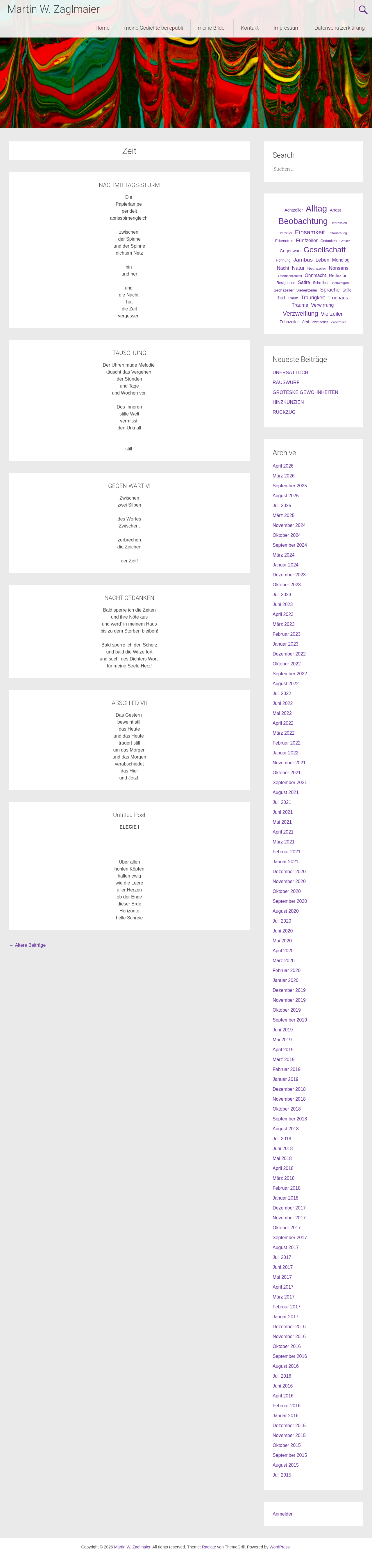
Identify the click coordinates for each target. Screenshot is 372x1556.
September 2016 (290, 1356)
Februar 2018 (287, 1188)
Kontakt (250, 28)
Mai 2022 (282, 713)
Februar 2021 (287, 851)
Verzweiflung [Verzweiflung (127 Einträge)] (300, 313)
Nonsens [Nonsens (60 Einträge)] (338, 268)
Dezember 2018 (289, 1089)
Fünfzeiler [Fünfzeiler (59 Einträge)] (307, 240)
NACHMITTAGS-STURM (129, 185)
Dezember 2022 (289, 653)
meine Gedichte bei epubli (153, 28)
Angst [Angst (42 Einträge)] (335, 209)
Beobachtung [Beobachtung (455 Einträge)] (303, 221)
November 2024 (289, 525)
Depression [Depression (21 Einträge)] (338, 223)
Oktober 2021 (287, 772)
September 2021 (290, 782)
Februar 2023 (287, 634)
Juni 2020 (283, 930)
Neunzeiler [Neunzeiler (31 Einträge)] (316, 268)
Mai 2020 (282, 940)
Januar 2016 (285, 1415)
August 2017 (286, 1247)
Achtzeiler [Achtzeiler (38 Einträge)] (294, 210)
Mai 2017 (282, 1277)
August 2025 (286, 495)
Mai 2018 (282, 1158)
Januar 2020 (285, 980)
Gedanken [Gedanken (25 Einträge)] (329, 241)
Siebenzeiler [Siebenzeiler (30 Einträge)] (306, 290)
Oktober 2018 (287, 1108)
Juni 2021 (283, 812)
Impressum (286, 28)
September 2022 (290, 673)
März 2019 (284, 1059)
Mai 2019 (282, 1039)
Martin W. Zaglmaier (53, 9)
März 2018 (284, 1178)
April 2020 (283, 950)
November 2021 (289, 762)
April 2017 (283, 1287)
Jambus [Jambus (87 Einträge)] (303, 260)
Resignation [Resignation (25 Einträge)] (286, 283)
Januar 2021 (285, 861)
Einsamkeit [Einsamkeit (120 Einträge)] (310, 232)
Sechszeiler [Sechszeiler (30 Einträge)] (284, 290)
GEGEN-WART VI (129, 485)
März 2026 (284, 475)
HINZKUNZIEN (288, 402)
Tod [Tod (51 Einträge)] (281, 297)
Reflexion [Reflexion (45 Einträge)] (338, 275)
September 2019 (290, 1019)
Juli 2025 (282, 505)
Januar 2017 (285, 1316)
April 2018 (283, 1168)
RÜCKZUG (284, 412)
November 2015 (289, 1435)
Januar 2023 (285, 644)
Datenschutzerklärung (339, 28)
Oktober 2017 (287, 1227)
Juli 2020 (282, 921)
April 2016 (283, 1395)
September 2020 (290, 901)
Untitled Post (129, 814)
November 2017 (289, 1217)
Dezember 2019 (289, 990)
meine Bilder (212, 28)
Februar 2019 (287, 1069)
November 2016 (289, 1336)
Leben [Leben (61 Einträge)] (323, 260)
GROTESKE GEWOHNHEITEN (305, 392)
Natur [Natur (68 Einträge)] (298, 268)
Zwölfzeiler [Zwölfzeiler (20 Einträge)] (338, 322)
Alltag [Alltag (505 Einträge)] (316, 208)
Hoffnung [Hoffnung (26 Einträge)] (283, 260)
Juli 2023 (282, 594)
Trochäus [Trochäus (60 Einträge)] (338, 298)
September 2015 (290, 1455)
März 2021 (284, 841)
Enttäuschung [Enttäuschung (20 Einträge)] (337, 233)
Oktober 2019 (287, 1010)
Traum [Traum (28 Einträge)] (293, 298)
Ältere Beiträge (27, 945)
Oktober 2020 (287, 891)
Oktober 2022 (287, 663)
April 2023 (283, 614)
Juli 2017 (282, 1257)
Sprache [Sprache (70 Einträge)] (330, 290)
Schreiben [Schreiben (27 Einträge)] (321, 283)
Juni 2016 (283, 1385)
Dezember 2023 (289, 574)
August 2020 (286, 911)
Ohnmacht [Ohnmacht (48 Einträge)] (315, 275)
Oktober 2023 (287, 584)
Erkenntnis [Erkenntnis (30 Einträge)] (284, 241)
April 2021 (283, 831)
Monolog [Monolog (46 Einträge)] (341, 259)
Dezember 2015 (289, 1425)
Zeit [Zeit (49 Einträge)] (306, 321)
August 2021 (286, 792)
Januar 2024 (285, 564)
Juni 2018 (283, 1148)
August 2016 (286, 1366)
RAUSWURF (286, 382)
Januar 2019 (285, 1079)
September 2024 (290, 545)
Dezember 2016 (289, 1326)
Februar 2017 (287, 1306)
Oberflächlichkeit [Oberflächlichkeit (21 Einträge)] (290, 276)
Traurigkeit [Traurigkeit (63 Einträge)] (313, 298)
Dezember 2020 (289, 871)
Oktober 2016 (287, 1346)
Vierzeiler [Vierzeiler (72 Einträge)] (332, 314)
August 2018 (286, 1128)
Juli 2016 (282, 1376)
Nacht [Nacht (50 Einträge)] (283, 268)
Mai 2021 (282, 822)
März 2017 (284, 1296)
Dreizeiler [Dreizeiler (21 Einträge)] (285, 233)
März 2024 (284, 555)
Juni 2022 (283, 703)
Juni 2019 (283, 1029)
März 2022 (284, 733)
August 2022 (286, 683)
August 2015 (286, 1465)
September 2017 (290, 1237)
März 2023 (284, 624)
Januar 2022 (285, 752)
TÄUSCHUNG (129, 352)
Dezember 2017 (289, 1207)
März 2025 (284, 515)
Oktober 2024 (287, 535)
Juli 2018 (282, 1138)
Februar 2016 (287, 1405)
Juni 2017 (283, 1267)
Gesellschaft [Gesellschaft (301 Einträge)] (324, 249)
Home (102, 28)
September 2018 (290, 1118)
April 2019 (283, 1049)
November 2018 (289, 1099)
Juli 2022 (282, 693)
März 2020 (284, 960)
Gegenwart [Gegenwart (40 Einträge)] (290, 250)
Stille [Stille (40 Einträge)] (347, 290)
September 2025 (290, 485)
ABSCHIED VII (129, 702)
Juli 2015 (282, 1474)
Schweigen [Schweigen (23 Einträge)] (340, 283)
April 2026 (283, 465)
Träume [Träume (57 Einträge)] (299, 305)
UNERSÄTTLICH (290, 372)
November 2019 (289, 1000)
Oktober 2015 (287, 1445)
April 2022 (283, 723)
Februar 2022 (287, 742)
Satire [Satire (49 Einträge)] (304, 282)
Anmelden (283, 1513)
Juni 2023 (283, 604)
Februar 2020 (287, 970)
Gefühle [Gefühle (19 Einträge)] (344, 241)
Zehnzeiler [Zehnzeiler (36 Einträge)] (289, 321)
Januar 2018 (285, 1198)
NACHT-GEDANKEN (129, 597)
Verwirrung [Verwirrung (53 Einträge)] (322, 305)
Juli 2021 (282, 802)
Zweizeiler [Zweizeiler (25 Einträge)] (320, 322)
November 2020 (289, 881)
